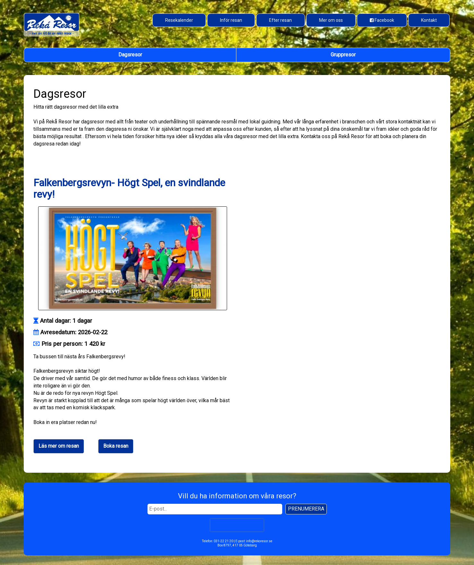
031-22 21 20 (223, 541)
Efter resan (280, 20)
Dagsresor (130, 55)
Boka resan (115, 446)
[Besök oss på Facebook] (382, 20)
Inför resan (231, 20)
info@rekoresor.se (259, 541)
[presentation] (237, 525)
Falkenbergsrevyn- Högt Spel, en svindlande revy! (129, 188)
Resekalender (179, 20)
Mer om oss (331, 20)
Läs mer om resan (58, 446)
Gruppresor (343, 55)
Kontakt (429, 20)
